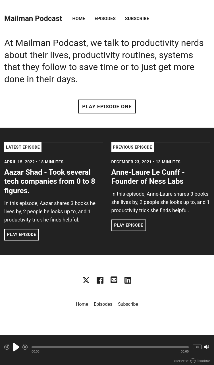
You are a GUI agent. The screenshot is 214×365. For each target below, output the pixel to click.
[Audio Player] (107, 350)
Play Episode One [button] (107, 106)
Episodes (105, 18)
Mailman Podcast (33, 18)
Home (78, 18)
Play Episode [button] (21, 234)
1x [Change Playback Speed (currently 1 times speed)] (197, 346)
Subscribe (137, 18)
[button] (110, 347)
